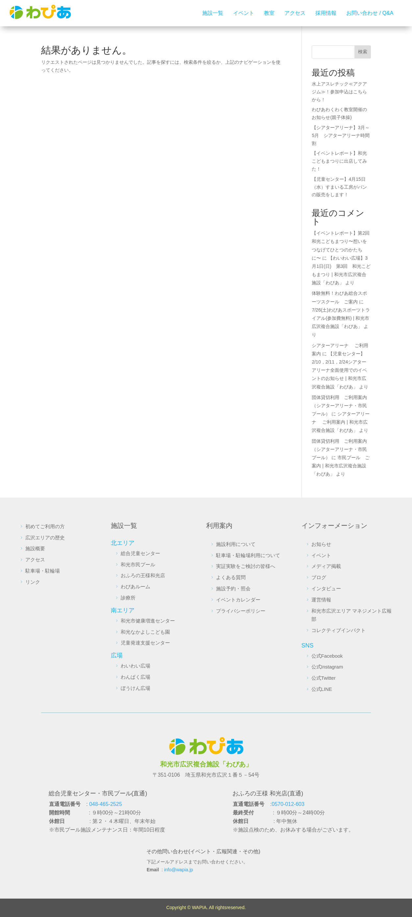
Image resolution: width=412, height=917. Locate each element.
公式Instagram (327, 667)
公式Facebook (327, 656)
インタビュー (326, 588)
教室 (269, 13)
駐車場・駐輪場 (42, 571)
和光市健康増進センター (148, 620)
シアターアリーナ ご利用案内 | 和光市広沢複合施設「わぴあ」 (341, 422)
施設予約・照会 (233, 588)
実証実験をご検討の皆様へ (245, 566)
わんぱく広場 (135, 677)
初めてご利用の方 (45, 526)
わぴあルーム (135, 586)
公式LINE (321, 689)
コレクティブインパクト (338, 630)
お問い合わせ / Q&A (369, 13)
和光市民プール (138, 564)
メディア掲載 (326, 566)
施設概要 (35, 548)
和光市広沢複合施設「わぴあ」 (206, 764)
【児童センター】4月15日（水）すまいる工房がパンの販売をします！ (339, 187)
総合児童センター (140, 553)
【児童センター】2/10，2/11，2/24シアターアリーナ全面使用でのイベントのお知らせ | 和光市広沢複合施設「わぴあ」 (339, 370)
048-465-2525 (105, 804)
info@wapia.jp (178, 869)
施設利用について (235, 544)
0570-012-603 (288, 804)
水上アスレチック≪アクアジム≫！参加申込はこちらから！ (339, 91)
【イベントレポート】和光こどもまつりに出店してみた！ (339, 161)
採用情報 (325, 13)
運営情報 (321, 599)
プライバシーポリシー (240, 611)
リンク (32, 582)
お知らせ (321, 544)
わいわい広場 (135, 666)
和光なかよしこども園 (145, 632)
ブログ (318, 577)
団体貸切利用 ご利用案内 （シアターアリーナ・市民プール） (342, 405)
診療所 (128, 597)
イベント (243, 13)
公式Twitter (323, 678)
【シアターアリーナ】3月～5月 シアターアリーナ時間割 (341, 135)
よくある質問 (231, 577)
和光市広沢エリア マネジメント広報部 (351, 615)
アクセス (294, 13)
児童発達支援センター (145, 643)
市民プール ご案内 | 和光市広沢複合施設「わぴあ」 (341, 466)
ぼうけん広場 (135, 688)
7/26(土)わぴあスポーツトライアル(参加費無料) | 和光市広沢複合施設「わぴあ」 (341, 318)
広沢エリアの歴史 (45, 537)
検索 (362, 51)
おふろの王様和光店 (143, 575)
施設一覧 (212, 13)
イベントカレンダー (238, 599)
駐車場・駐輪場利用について (248, 555)
